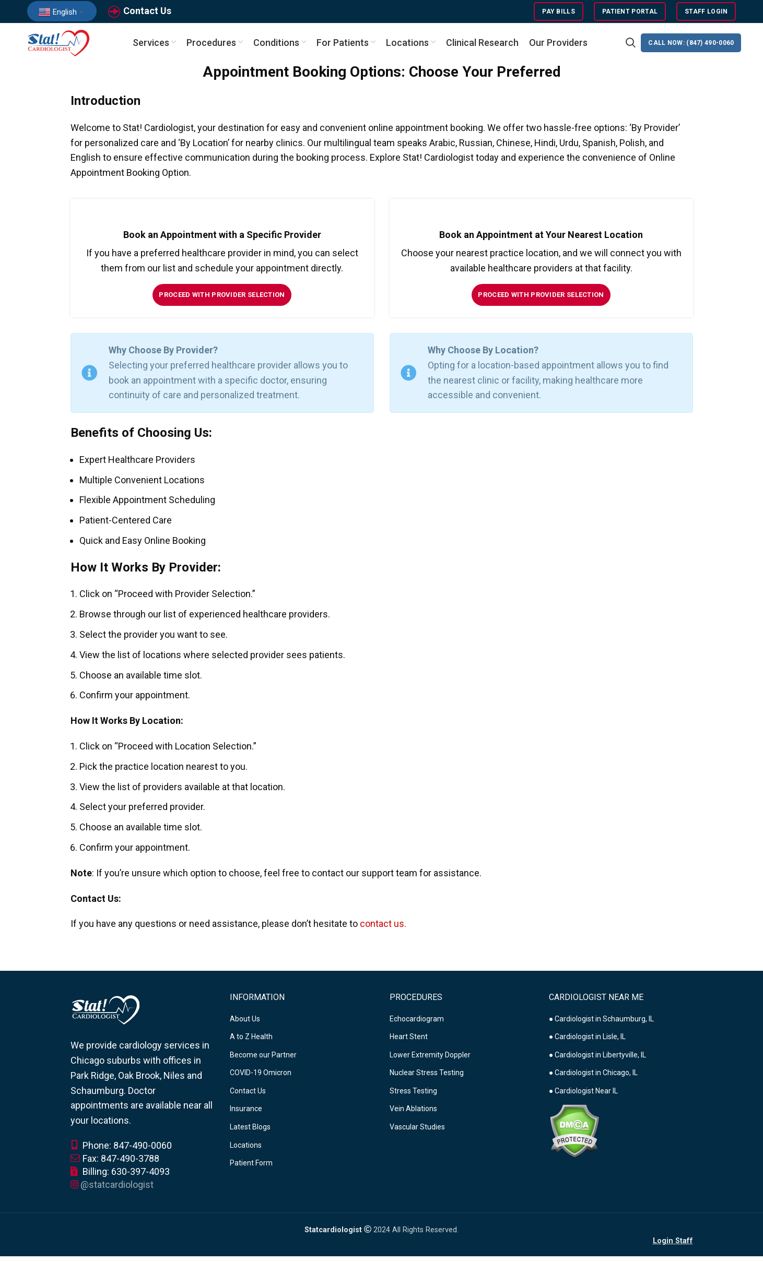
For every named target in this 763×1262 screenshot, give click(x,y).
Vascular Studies (417, 1132)
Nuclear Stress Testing (427, 1078)
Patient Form (251, 1168)
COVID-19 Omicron (260, 1078)
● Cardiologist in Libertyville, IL (597, 1060)
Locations (246, 1151)
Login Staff (673, 1246)
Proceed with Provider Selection (222, 300)
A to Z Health (251, 1042)
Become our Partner (263, 1060)
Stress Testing (413, 1096)
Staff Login (706, 13)
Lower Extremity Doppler (430, 1060)
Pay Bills (558, 13)
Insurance (246, 1114)
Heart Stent (409, 1042)
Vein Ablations (413, 1114)
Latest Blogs (250, 1132)
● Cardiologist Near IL (583, 1096)
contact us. (383, 929)
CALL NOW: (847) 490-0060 (691, 47)
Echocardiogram (417, 1024)
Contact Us (147, 12)
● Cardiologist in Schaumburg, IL (601, 1024)
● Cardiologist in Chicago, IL (593, 1078)
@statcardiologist (117, 1190)
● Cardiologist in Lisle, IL (587, 1042)
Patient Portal (630, 13)
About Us (245, 1024)
